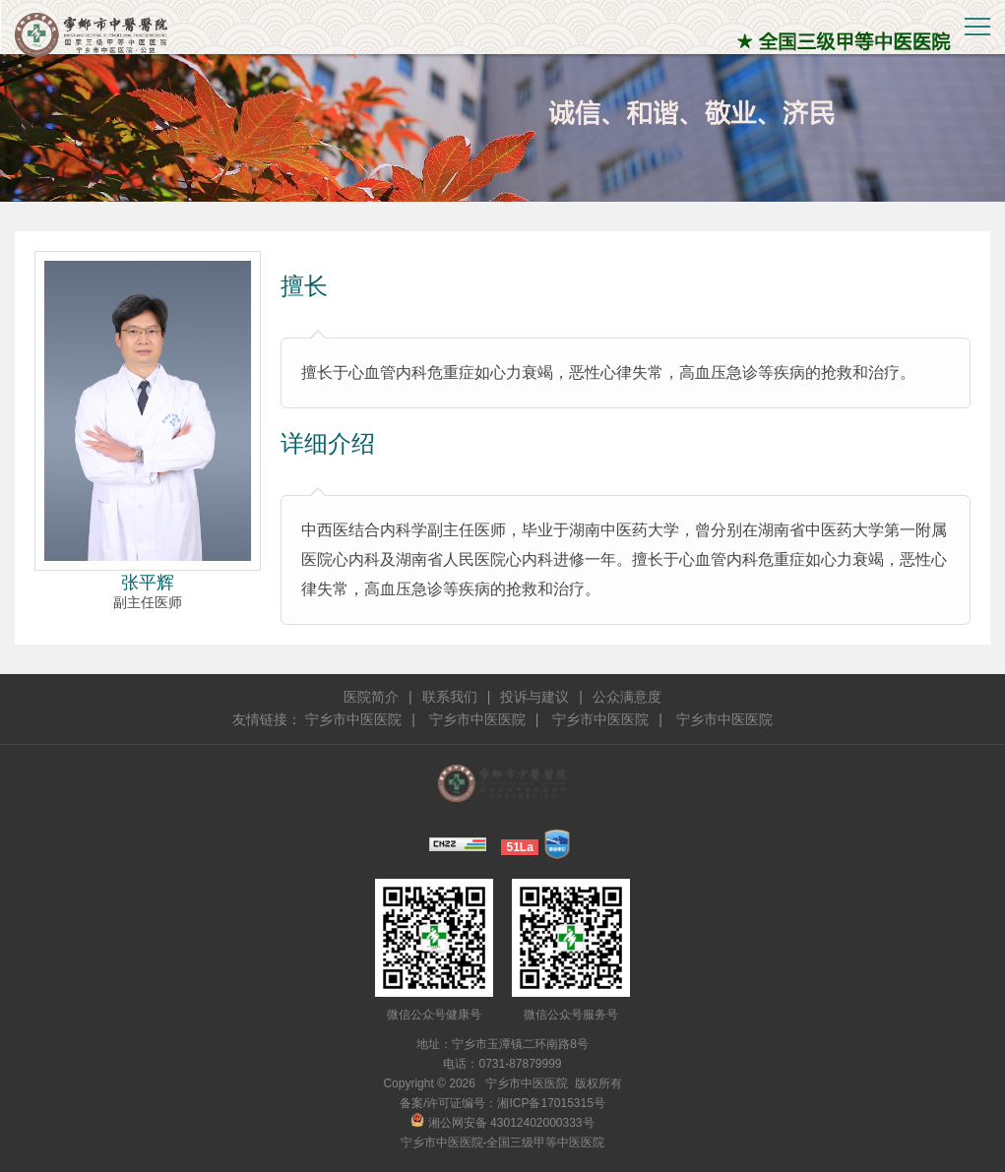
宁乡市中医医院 (353, 719)
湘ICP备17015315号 (550, 1103)
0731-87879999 (519, 1064)
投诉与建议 (534, 697)
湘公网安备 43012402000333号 (502, 1123)
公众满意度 (627, 697)
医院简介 (371, 697)
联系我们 (449, 697)
